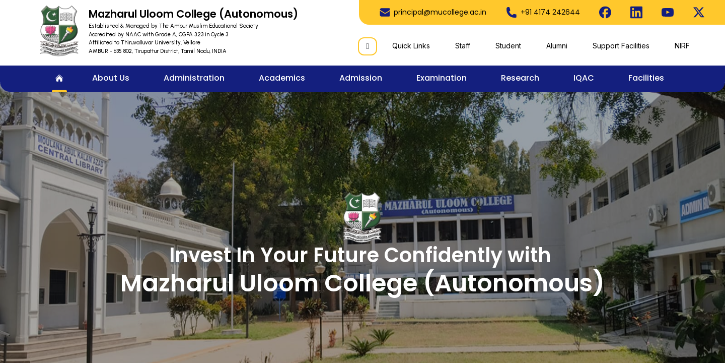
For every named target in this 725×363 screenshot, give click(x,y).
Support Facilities (621, 45)
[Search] (367, 46)
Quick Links (411, 45)
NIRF (682, 45)
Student (508, 45)
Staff (462, 45)
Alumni (556, 45)
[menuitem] (59, 79)
